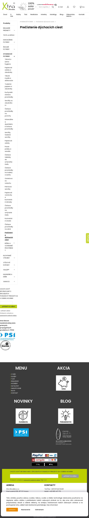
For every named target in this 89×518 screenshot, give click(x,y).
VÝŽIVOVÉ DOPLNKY (6, 264)
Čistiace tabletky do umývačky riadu (8, 159)
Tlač (25, 14)
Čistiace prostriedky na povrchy (9, 112)
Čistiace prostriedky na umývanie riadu (9, 210)
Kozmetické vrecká (8, 219)
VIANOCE (6, 281)
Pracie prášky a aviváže (8, 149)
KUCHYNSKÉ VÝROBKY (7, 257)
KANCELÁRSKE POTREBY (7, 41)
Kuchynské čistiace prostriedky (9, 94)
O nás (11, 15)
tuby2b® (6, 270)
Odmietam (39, 510)
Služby (18, 14)
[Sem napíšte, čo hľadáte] (47, 7)
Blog (61, 14)
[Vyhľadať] (35, 7)
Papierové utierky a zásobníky (8, 70)
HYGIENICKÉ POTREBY (7, 55)
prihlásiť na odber (8, 306)
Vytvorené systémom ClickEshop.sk (44, 517)
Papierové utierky (8, 142)
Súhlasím (12, 510)
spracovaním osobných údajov (8, 315)
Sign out (44, 480)
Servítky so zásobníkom (9, 103)
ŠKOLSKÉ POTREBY (6, 48)
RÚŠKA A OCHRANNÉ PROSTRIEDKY (9, 246)
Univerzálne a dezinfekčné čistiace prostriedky (9, 124)
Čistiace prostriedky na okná (9, 226)
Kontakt (82, 14)
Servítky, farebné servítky (8, 134)
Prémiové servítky (8, 188)
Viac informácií (52, 505)
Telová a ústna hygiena (8, 61)
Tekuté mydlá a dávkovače (9, 78)
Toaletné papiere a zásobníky (8, 86)
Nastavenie (25, 510)
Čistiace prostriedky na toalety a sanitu (9, 171)
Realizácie (34, 14)
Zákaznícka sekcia (70, 15)
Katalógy (53, 14)
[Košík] (82, 7)
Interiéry (44, 14)
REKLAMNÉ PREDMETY (6, 29)
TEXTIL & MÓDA (8, 35)
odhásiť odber (5, 311)
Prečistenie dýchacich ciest (9, 236)
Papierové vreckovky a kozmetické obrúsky (8, 197)
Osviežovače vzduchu (8, 180)
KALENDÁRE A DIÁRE (7, 275)
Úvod (5, 14)
